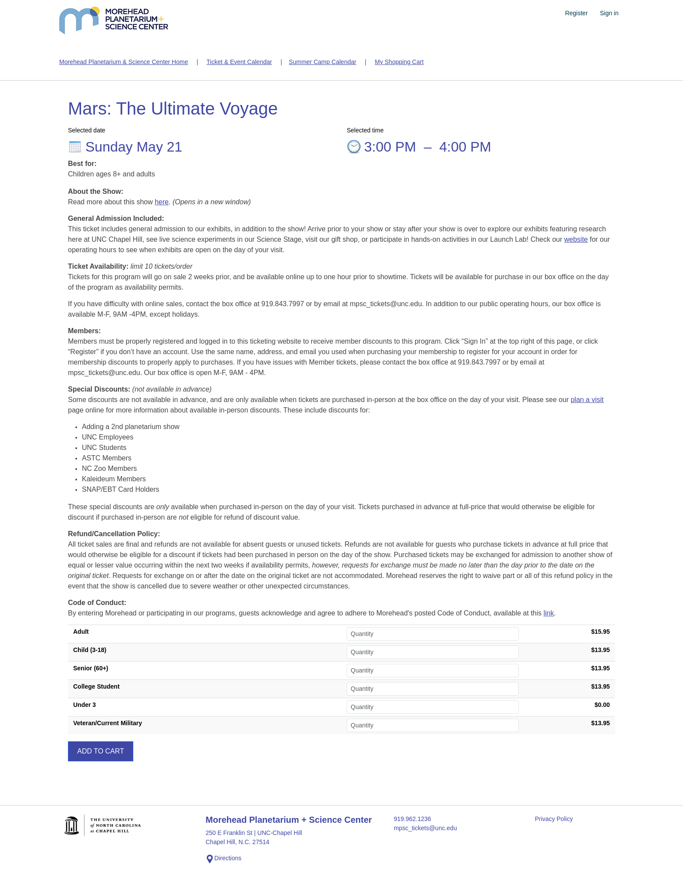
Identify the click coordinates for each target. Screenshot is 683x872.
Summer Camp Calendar (322, 61)
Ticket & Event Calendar (239, 61)
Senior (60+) (90, 668)
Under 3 (84, 704)
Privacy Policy (554, 818)
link (549, 613)
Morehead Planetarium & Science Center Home (123, 61)
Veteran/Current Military (107, 723)
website (576, 239)
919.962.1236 (412, 818)
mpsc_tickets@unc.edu (425, 828)
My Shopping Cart (399, 61)
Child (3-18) (89, 649)
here (162, 202)
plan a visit (587, 399)
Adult (81, 631)
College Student (96, 686)
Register (576, 13)
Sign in (609, 13)
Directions (223, 859)
